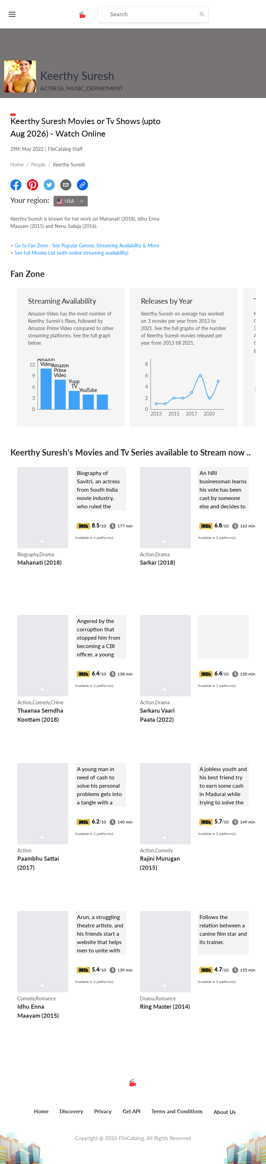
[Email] (65, 184)
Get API (131, 1111)
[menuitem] (41, 1115)
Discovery (71, 1111)
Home (17, 164)
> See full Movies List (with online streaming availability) (69, 253)
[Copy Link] (82, 184)
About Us (225, 1112)
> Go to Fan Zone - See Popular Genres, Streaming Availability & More (84, 245)
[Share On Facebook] (15, 184)
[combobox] (70, 201)
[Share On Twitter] (49, 184)
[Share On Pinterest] (32, 184)
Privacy (103, 1111)
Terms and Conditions (177, 1111)
